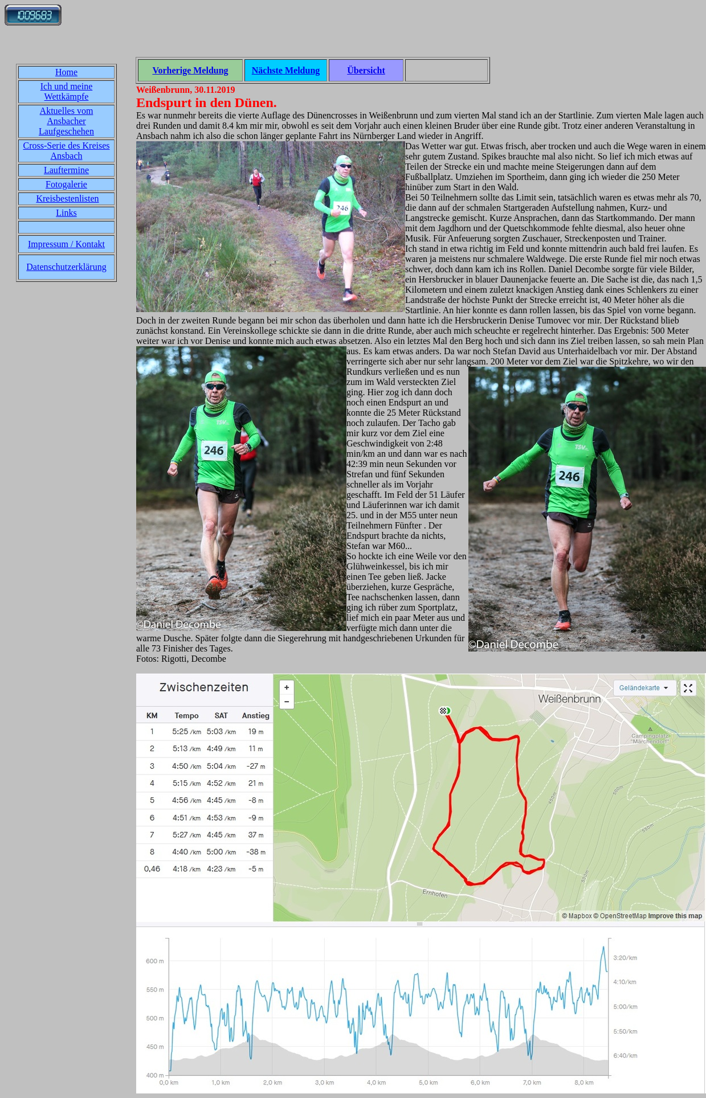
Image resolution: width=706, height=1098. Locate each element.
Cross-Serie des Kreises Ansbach (66, 151)
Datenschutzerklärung (66, 267)
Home (66, 72)
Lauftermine (66, 170)
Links (66, 213)
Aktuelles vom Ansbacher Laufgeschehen (66, 121)
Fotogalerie (66, 184)
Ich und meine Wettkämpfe (66, 91)
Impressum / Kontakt (66, 244)
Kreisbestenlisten (67, 198)
